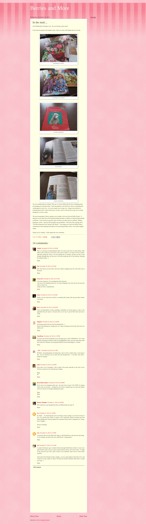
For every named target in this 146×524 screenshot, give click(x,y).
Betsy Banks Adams (42, 382)
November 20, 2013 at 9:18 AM (50, 248)
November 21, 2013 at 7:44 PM (47, 413)
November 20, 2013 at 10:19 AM (49, 295)
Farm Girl (40, 279)
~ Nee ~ (39, 350)
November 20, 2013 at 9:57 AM (51, 279)
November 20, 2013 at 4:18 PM (48, 364)
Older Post (83, 516)
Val (38, 445)
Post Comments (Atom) (43, 520)
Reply (38, 260)
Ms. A (38, 307)
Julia (38, 364)
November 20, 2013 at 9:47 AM (48, 266)
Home (59, 516)
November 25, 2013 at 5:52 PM (48, 433)
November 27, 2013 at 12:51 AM (47, 445)
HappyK (39, 321)
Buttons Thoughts (42, 402)
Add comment (37, 467)
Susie (38, 295)
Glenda (39, 248)
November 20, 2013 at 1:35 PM (52, 336)
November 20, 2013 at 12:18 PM (50, 321)
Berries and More (49, 8)
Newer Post (34, 516)
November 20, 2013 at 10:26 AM (49, 307)
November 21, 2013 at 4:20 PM (55, 402)
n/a (38, 413)
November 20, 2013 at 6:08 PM (57, 382)
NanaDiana (40, 336)
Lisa (38, 433)
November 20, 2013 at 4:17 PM (50, 350)
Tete (38, 266)
